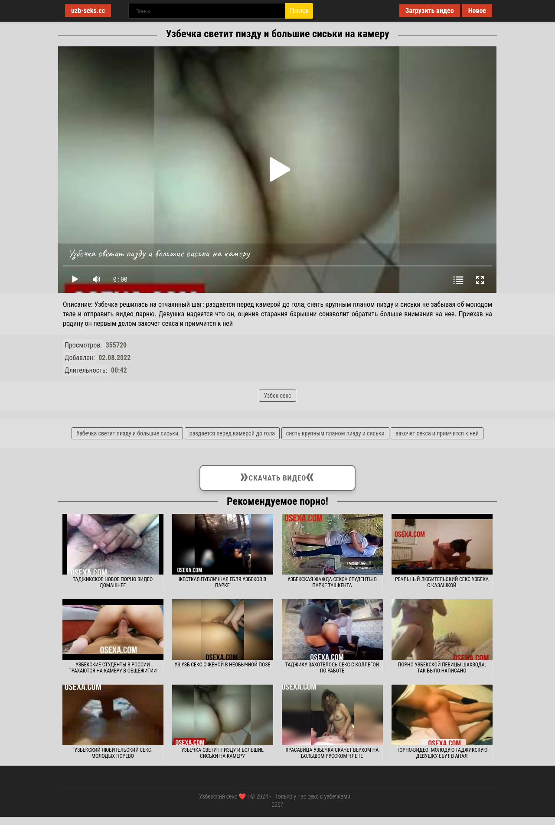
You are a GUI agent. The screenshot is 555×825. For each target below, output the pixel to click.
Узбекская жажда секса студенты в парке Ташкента (332, 582)
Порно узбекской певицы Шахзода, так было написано (442, 668)
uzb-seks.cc (88, 10)
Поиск (298, 10)
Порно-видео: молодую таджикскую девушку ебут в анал (441, 753)
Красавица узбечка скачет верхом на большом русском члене (332, 753)
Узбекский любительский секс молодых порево (112, 753)
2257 (277, 804)
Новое (477, 10)
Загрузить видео (429, 10)
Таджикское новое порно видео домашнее (113, 582)
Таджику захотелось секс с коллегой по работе (332, 668)
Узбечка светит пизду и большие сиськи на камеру (222, 753)
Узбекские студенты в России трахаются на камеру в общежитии (113, 668)
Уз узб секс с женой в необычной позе (223, 665)
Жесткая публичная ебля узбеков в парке (222, 582)
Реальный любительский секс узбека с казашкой (442, 582)
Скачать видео (277, 476)
